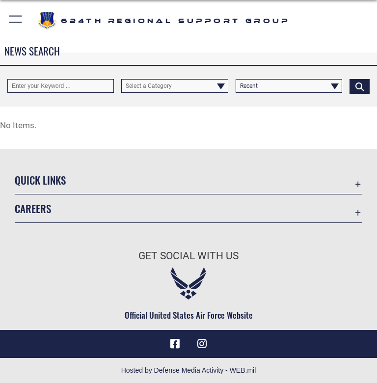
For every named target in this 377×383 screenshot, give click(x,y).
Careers (33, 208)
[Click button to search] (360, 86)
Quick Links (40, 180)
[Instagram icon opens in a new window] (202, 343)
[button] (16, 21)
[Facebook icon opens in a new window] (174, 343)
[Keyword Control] (60, 86)
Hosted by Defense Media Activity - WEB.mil (188, 370)
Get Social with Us (188, 256)
